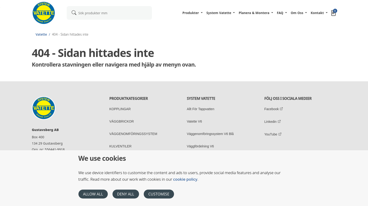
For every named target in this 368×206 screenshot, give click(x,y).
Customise (158, 194)
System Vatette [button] (219, 13)
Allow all (93, 194)
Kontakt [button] (318, 13)
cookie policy (185, 179)
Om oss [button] (297, 13)
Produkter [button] (191, 13)
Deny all (125, 194)
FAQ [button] (280, 13)
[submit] (74, 12)
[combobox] (109, 13)
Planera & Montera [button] (254, 13)
